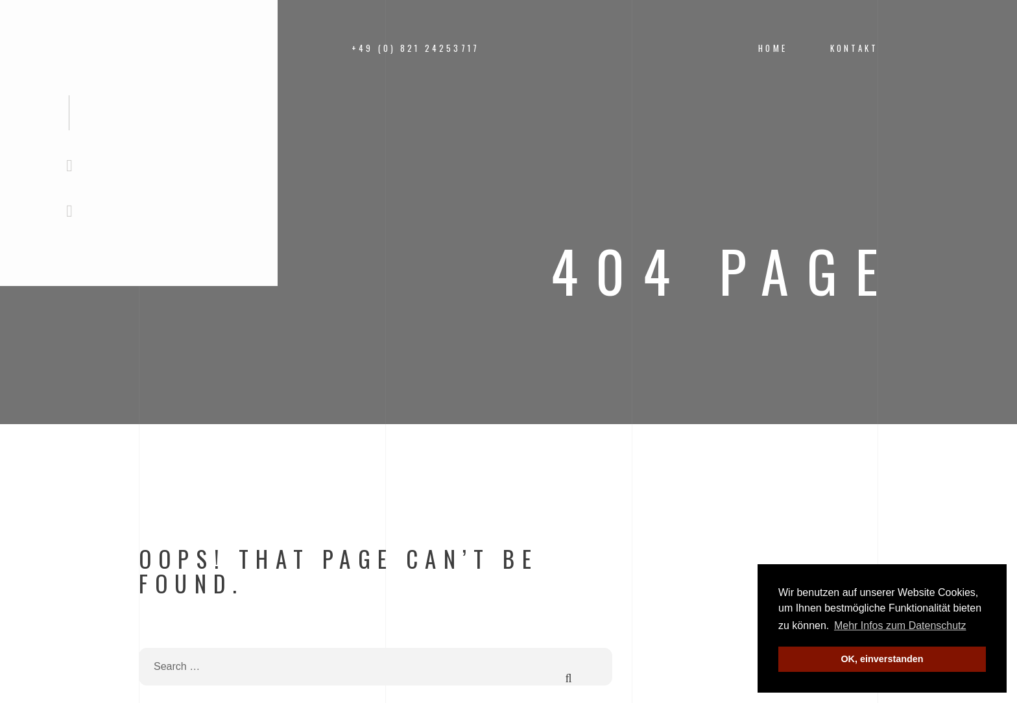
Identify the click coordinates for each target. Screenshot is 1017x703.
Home (772, 48)
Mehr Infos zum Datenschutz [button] (900, 625)
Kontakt (854, 48)
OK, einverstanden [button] (882, 659)
